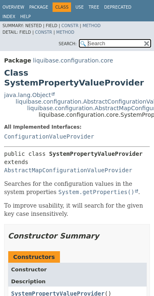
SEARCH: (68, 44)
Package (38, 7)
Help (25, 16)
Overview (13, 7)
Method (92, 25)
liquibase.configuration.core (73, 60)
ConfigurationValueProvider (49, 136)
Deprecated (117, 7)
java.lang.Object (27, 95)
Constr (69, 25)
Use (80, 7)
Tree (94, 7)
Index (8, 16)
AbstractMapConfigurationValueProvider (68, 170)
